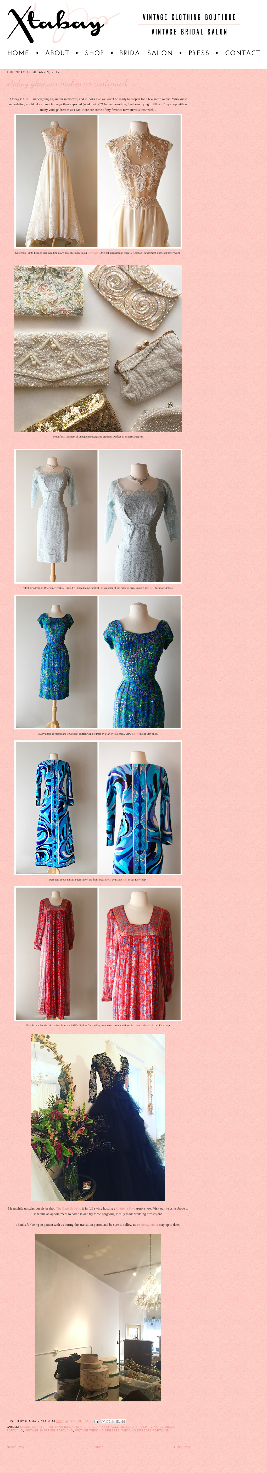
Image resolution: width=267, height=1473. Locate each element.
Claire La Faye (32, 1426)
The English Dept (133, 1426)
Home (99, 1447)
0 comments (80, 1421)
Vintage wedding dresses (97, 1430)
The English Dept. (68, 1208)
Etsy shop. (93, 252)
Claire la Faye (125, 1208)
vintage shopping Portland (49, 1430)
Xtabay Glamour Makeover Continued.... (71, 83)
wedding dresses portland (145, 1430)
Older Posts (182, 1447)
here (152, 587)
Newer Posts (15, 1447)
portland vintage (101, 1426)
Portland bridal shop (65, 1426)
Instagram (148, 1225)
